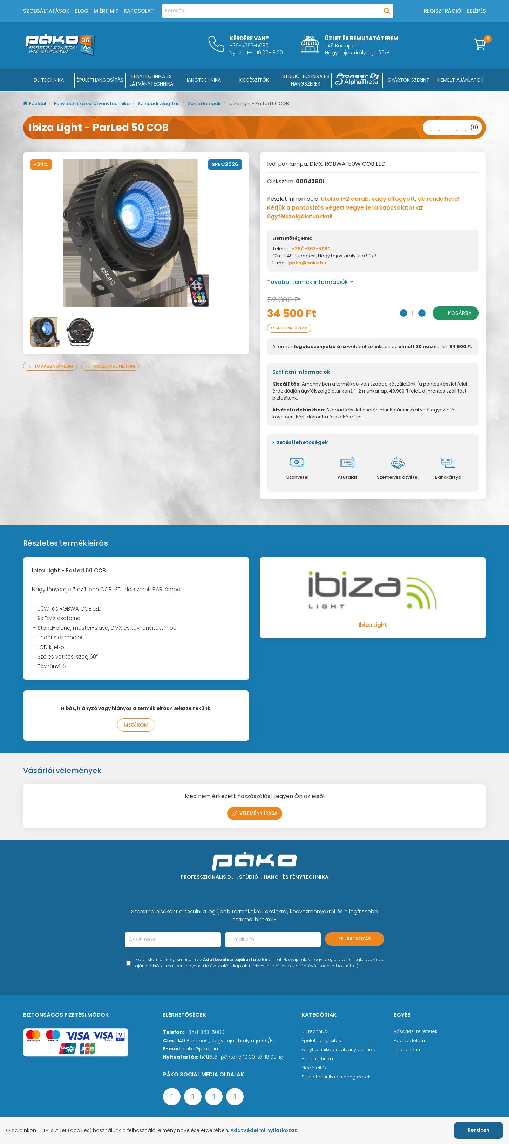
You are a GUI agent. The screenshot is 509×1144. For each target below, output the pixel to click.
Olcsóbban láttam (293, 329)
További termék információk (310, 282)
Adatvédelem (410, 1043)
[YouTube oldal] (193, 1099)
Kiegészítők (314, 1073)
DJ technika (315, 1033)
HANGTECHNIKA (203, 79)
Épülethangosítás (322, 1043)
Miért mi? (106, 10)
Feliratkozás (354, 941)
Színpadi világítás (171, 103)
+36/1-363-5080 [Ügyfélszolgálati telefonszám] (204, 1034)
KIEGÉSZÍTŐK (254, 79)
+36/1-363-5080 (311, 248)
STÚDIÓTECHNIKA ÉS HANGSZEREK (305, 80)
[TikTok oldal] (235, 1099)
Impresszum (408, 1053)
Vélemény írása (254, 815)
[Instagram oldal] (214, 1099)
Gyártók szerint (408, 79)
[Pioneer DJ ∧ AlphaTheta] (357, 80)
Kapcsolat (139, 10)
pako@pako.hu (307, 262)
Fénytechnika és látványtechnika (98, 103)
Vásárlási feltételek (416, 1033)
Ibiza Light (373, 626)
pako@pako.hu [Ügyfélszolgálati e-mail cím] (200, 1051)
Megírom (136, 726)
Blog (81, 10)
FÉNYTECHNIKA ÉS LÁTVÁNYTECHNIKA (151, 80)
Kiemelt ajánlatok (460, 79)
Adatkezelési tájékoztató (232, 962)
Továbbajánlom (51, 366)
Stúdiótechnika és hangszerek (337, 1083)
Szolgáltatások (46, 10)
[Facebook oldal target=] (172, 1099)
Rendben (478, 1130)
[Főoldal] (60, 54)
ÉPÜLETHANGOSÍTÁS (100, 79)
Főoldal (36, 103)
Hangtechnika (318, 1063)
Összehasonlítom (114, 366)
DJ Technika (49, 79)
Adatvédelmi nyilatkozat (271, 1130)
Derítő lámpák (221, 103)
